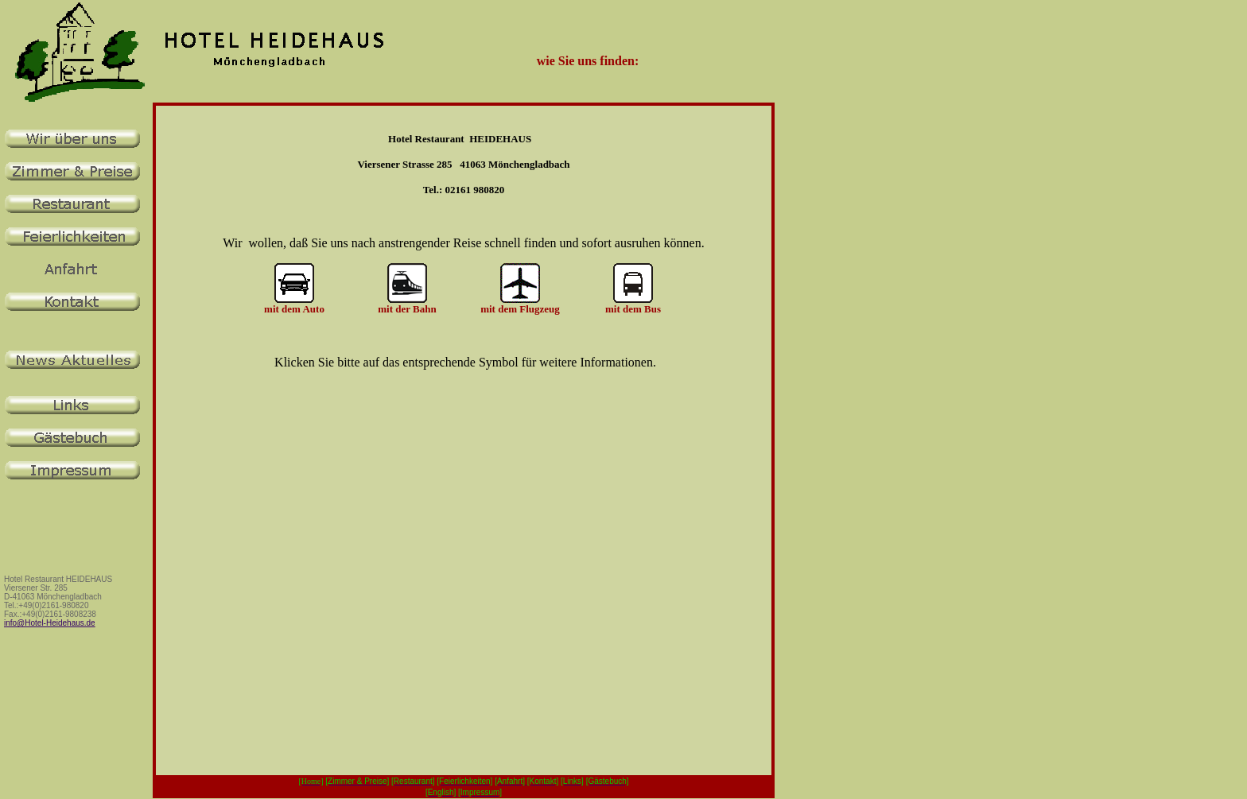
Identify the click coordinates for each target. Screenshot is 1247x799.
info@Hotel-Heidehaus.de (49, 623)
